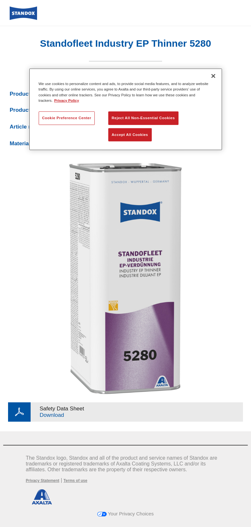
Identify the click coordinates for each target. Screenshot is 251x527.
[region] (125, 109)
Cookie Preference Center (67, 118)
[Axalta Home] (23, 18)
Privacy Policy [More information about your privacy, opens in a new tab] (66, 100)
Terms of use (75, 480)
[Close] (213, 76)
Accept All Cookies (130, 134)
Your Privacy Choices (125, 513)
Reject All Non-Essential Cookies (143, 118)
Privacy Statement (42, 480)
